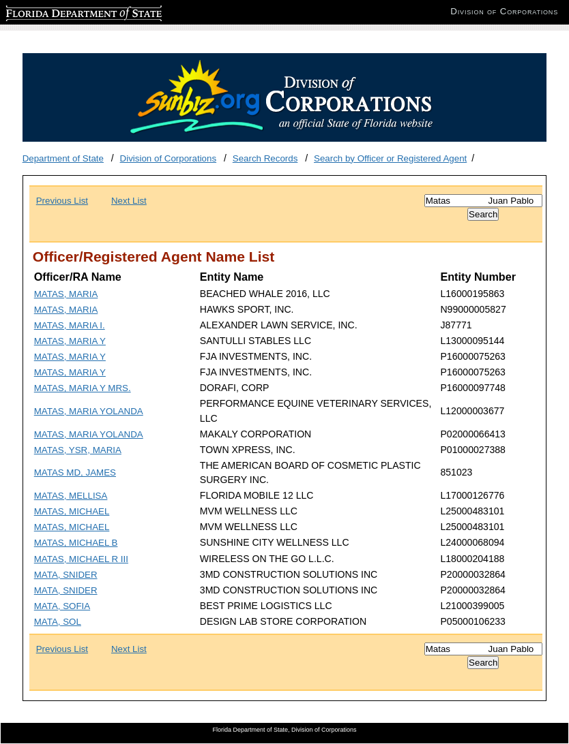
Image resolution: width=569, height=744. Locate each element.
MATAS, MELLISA (71, 496)
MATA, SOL (57, 622)
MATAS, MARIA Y (70, 341)
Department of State (63, 158)
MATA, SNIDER (66, 575)
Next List (129, 201)
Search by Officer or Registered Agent (390, 158)
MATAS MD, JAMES (75, 472)
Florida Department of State (61, 11)
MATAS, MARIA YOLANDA (88, 411)
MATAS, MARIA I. (69, 325)
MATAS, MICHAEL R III (81, 559)
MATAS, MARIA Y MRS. (82, 388)
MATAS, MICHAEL (72, 511)
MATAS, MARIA (66, 294)
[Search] (483, 200)
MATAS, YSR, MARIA (77, 450)
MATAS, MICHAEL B (76, 543)
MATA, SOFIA (62, 606)
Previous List (62, 201)
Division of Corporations (168, 158)
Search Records (265, 158)
